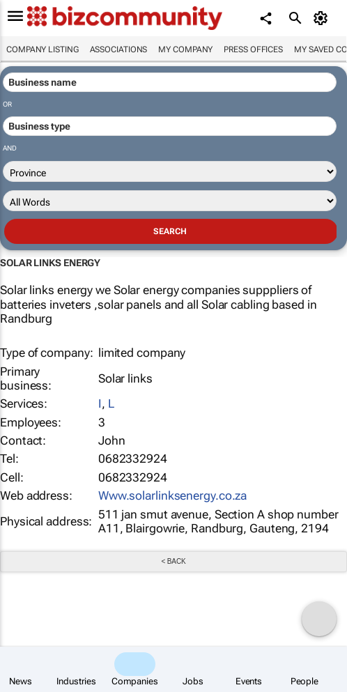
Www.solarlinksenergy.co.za (172, 495)
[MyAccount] (323, 18)
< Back (173, 561)
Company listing (42, 49)
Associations (119, 49)
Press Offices (253, 49)
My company (185, 49)
